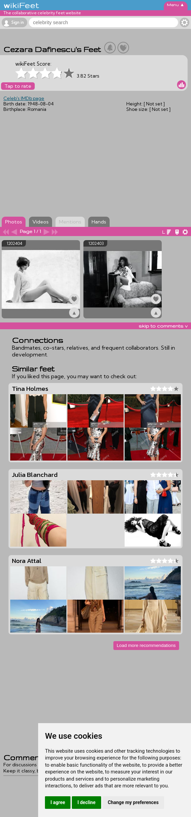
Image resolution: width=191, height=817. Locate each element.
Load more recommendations (146, 645)
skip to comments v (163, 326)
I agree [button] (57, 802)
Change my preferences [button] (133, 802)
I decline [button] (86, 802)
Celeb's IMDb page (23, 98)
